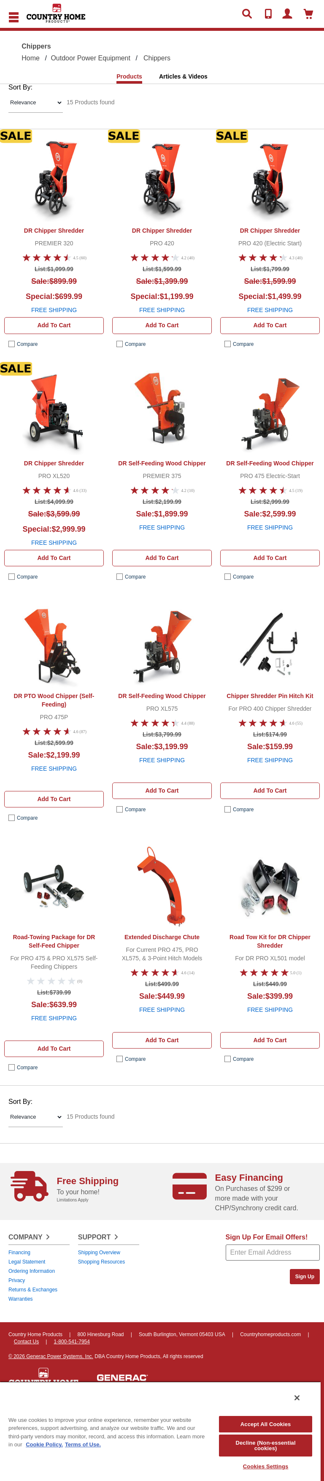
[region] (160, 1431)
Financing (19, 1252)
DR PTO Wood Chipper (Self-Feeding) (54, 700)
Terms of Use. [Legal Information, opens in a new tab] (83, 1444)
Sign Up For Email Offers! (267, 1237)
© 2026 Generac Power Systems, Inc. (50, 1356)
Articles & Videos (183, 76)
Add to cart (53, 325)
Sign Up (304, 1277)
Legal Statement (26, 1262)
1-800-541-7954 (72, 1342)
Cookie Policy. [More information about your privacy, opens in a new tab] (44, 1444)
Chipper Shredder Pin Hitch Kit (270, 696)
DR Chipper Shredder (54, 230)
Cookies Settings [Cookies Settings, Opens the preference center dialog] (266, 1466)
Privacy (16, 1280)
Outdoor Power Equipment (90, 58)
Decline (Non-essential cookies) (265, 1445)
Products (129, 76)
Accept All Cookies (265, 1424)
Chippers (156, 58)
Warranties (20, 1299)
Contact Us (26, 1342)
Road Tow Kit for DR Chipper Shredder (270, 941)
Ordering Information (31, 1271)
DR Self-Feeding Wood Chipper (161, 463)
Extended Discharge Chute (162, 937)
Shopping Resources (101, 1262)
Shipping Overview (99, 1252)
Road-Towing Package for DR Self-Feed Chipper (54, 941)
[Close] (297, 1398)
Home (31, 58)
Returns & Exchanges (32, 1290)
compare (27, 344)
